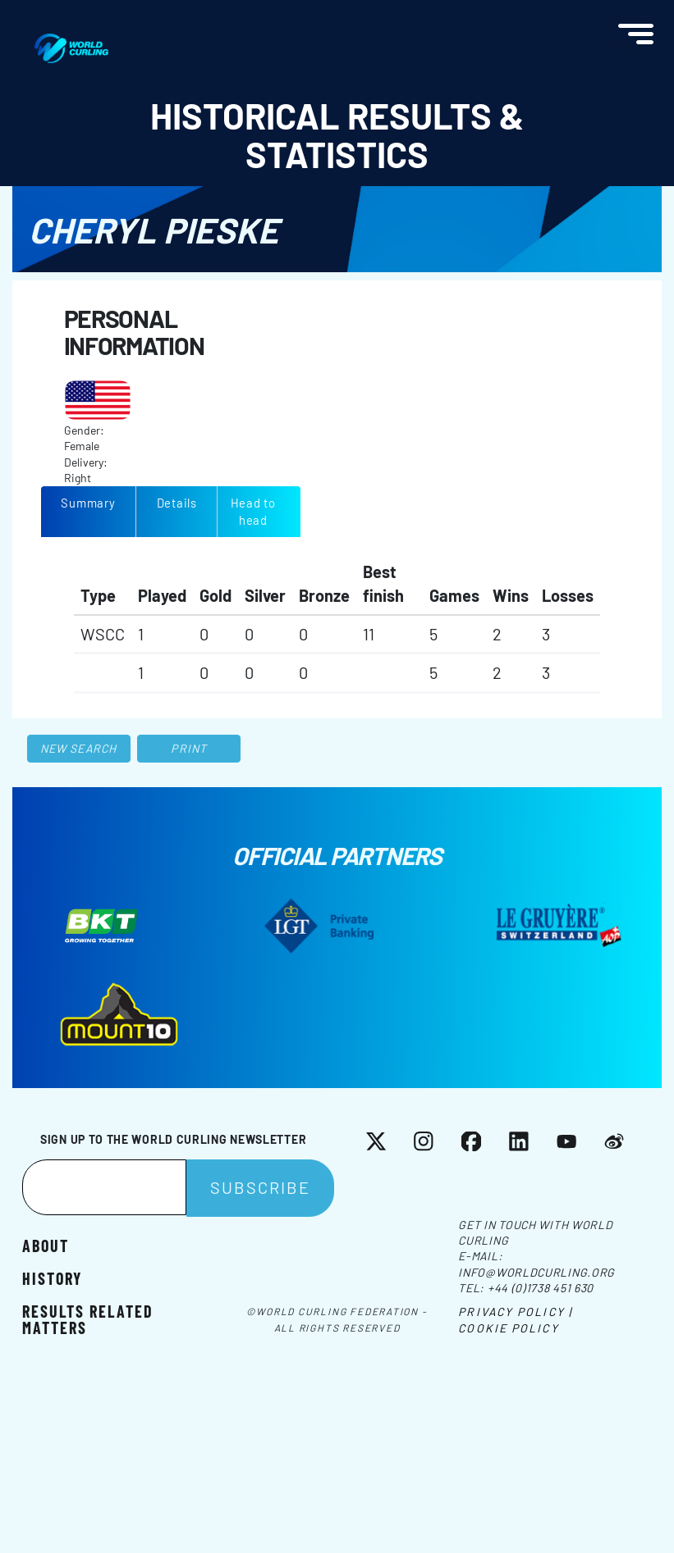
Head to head (253, 511)
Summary (88, 502)
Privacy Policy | (515, 1311)
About (45, 1245)
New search (78, 748)
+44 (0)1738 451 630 (541, 1288)
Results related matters (88, 1318)
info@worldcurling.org (536, 1272)
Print (189, 748)
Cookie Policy (508, 1328)
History (52, 1277)
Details (177, 502)
